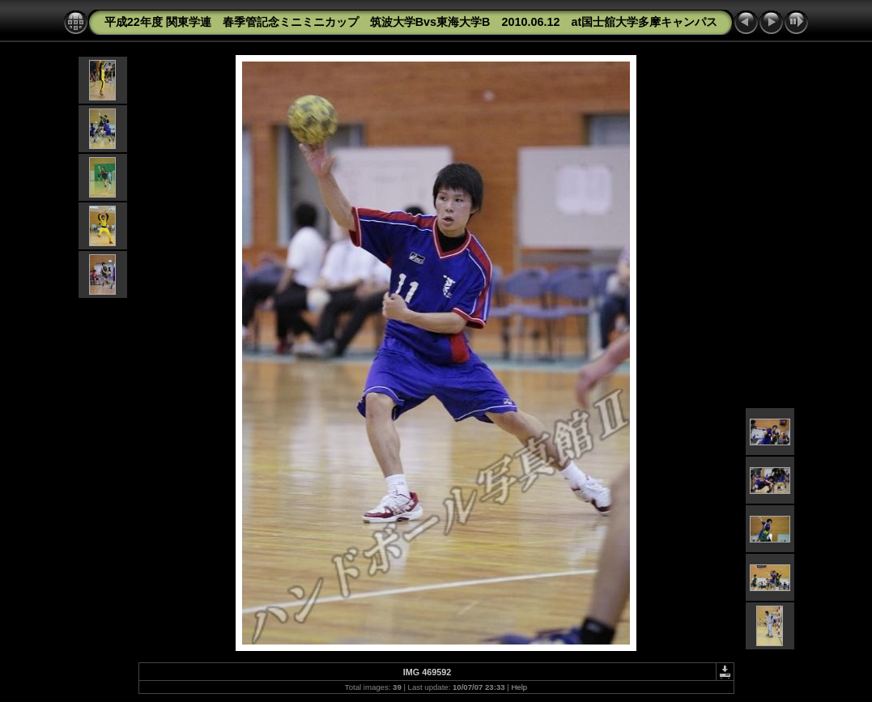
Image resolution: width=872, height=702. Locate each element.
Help (519, 687)
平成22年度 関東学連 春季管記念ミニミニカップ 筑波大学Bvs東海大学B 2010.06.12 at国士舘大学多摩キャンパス (411, 21)
